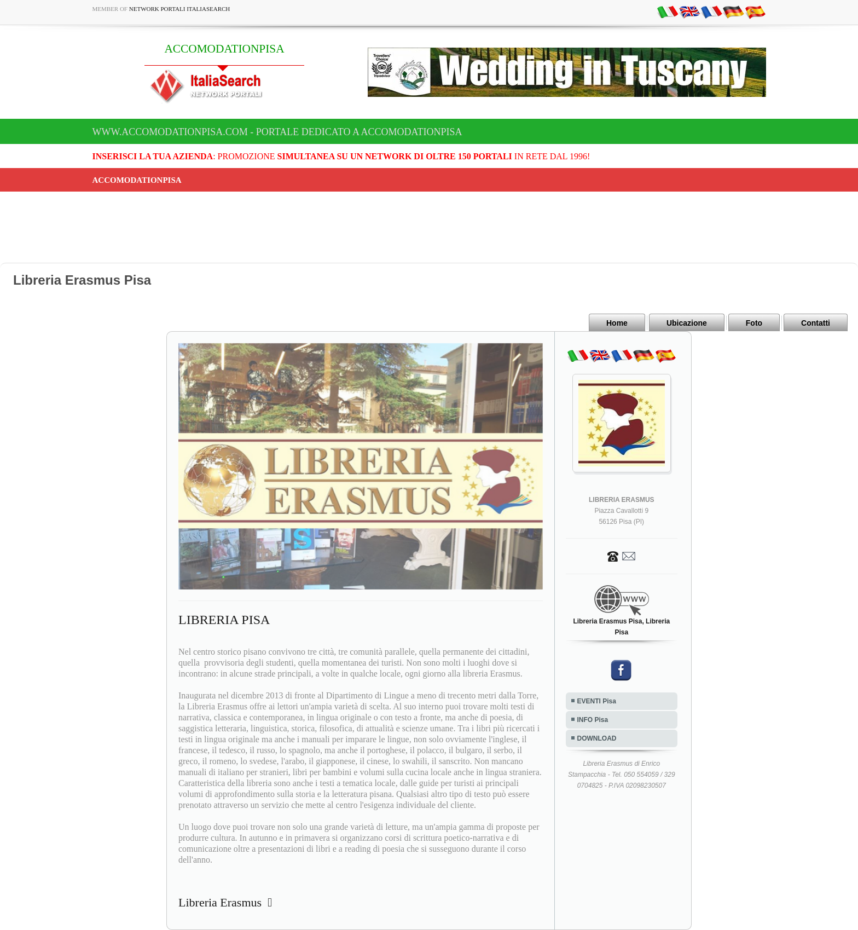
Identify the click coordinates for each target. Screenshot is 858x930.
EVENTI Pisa (596, 701)
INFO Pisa (592, 720)
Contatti (815, 323)
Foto (754, 323)
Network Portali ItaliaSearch (179, 8)
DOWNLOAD (597, 738)
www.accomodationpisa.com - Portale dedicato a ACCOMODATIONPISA (277, 131)
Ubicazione (686, 323)
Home (617, 323)
